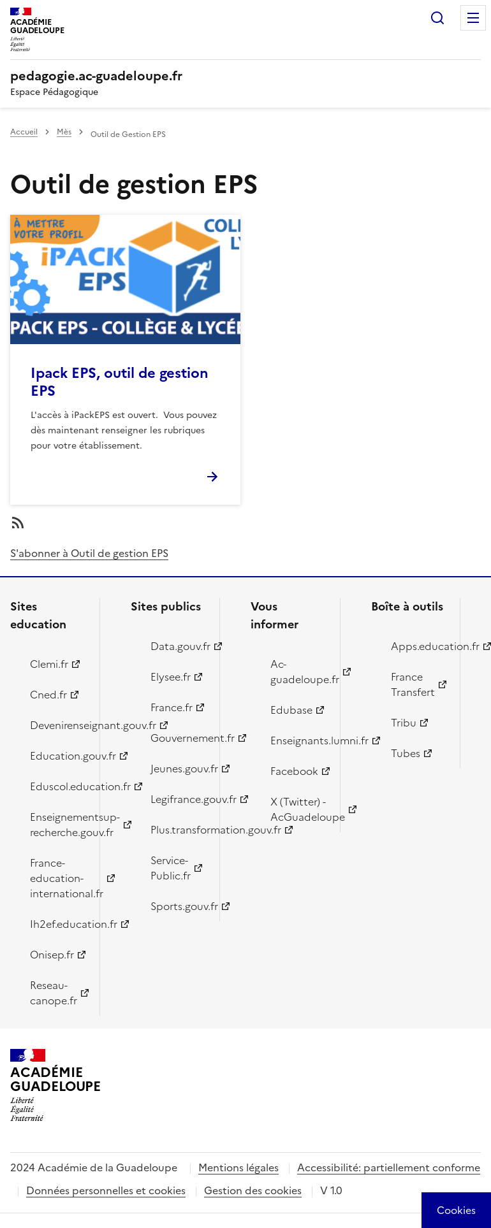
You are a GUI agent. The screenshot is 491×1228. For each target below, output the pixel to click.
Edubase (291, 710)
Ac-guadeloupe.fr (297, 671)
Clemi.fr (49, 664)
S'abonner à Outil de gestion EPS (89, 553)
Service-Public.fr (170, 868)
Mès (64, 132)
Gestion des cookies (253, 1190)
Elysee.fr (170, 676)
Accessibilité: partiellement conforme (388, 1167)
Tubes (405, 753)
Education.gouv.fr (57, 755)
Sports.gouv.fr (177, 906)
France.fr (171, 707)
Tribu (403, 722)
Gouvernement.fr (177, 738)
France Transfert (413, 684)
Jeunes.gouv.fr (177, 768)
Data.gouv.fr (177, 646)
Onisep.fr (52, 954)
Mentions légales (238, 1167)
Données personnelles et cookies (106, 1190)
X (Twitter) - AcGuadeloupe (297, 809)
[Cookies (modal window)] (456, 1210)
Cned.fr (48, 694)
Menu (473, 18)
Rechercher (437, 18)
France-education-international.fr (57, 878)
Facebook (294, 771)
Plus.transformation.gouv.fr (177, 829)
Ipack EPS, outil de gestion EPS (120, 382)
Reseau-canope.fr (53, 993)
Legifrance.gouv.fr (177, 799)
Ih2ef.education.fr (57, 924)
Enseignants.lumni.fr (297, 740)
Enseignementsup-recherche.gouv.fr (57, 824)
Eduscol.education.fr (57, 786)
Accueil (24, 132)
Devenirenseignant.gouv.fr (57, 725)
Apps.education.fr (418, 646)
